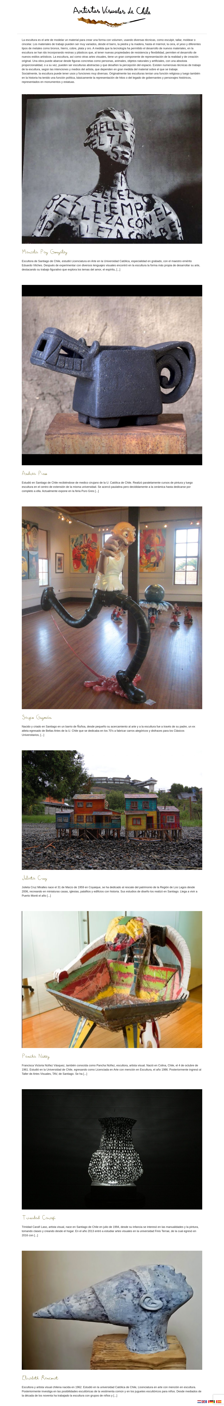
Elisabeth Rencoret (40, 1378)
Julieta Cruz (34, 878)
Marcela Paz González (44, 252)
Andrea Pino (34, 473)
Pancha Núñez (35, 1056)
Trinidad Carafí (39, 1217)
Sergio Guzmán (36, 717)
